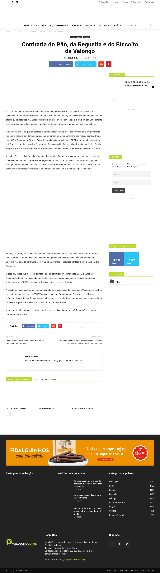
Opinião (117, 26)
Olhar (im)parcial (75, 37)
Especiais (131, 26)
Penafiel (90, 26)
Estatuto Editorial (147, 570)
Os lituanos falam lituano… (16, 408)
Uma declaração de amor (82, 408)
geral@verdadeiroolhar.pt (73, 559)
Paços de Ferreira (59, 26)
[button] (150, 25)
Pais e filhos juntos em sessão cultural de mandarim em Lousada (25, 342)
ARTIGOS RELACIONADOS (19, 379)
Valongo (104, 26)
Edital (117, 282)
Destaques (114, 481)
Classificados (136, 2)
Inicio (8, 32)
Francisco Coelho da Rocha (136, 85)
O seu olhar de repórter (108, 2)
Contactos (124, 2)
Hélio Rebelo (73, 58)
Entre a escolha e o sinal (137, 81)
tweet (83, 327)
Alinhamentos (117, 75)
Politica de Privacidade (129, 570)
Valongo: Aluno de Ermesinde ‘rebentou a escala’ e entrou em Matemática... (88, 484)
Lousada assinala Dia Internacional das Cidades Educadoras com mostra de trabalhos (80, 342)
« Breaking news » (46, 408)
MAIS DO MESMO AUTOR (45, 379)
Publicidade (149, 2)
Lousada (41, 26)
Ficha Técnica (112, 570)
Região (28, 26)
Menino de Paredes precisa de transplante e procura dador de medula (88, 511)
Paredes (76, 26)
